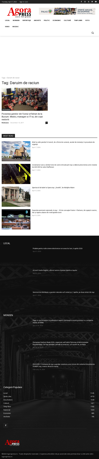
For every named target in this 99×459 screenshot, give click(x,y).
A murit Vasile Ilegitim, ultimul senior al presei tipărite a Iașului (55, 270)
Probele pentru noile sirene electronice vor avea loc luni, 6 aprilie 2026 (57, 248)
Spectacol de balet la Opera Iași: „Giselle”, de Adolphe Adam (53, 188)
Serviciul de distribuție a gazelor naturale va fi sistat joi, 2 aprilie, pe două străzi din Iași (63, 292)
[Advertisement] (49, 55)
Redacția (5, 123)
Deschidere (6, 109)
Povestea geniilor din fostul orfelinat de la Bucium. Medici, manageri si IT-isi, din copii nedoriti (22, 117)
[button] (92, 33)
